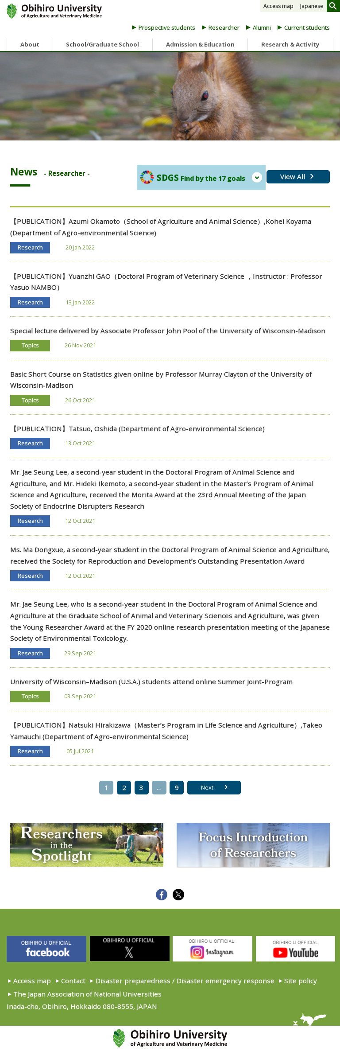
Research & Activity (290, 44)
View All (292, 176)
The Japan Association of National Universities (87, 993)
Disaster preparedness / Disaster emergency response (185, 980)
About (29, 44)
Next (207, 787)
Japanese (311, 6)
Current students (307, 27)
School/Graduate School (102, 44)
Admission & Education (200, 44)
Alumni (262, 27)
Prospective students (167, 27)
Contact (73, 980)
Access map (278, 6)
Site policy (300, 980)
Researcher (224, 27)
